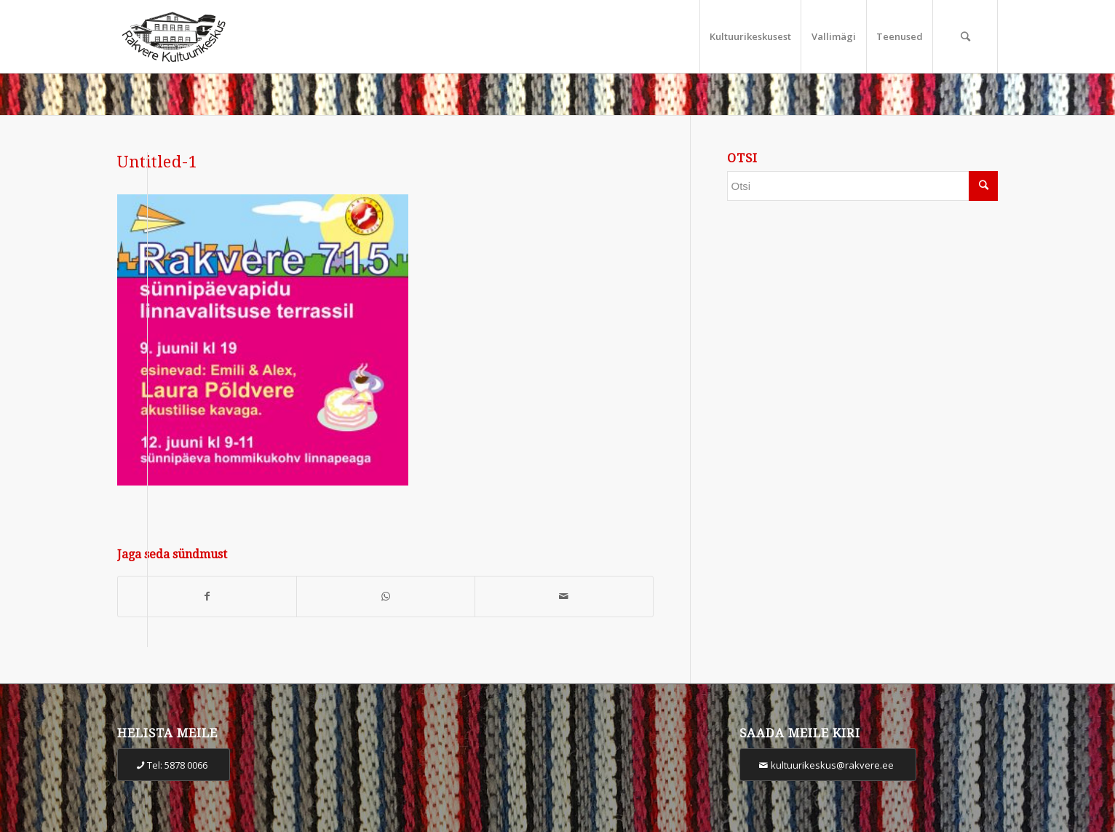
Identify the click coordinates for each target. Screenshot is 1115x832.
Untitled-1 (157, 162)
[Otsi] (965, 36)
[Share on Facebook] (207, 597)
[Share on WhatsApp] (386, 597)
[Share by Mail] (564, 597)
